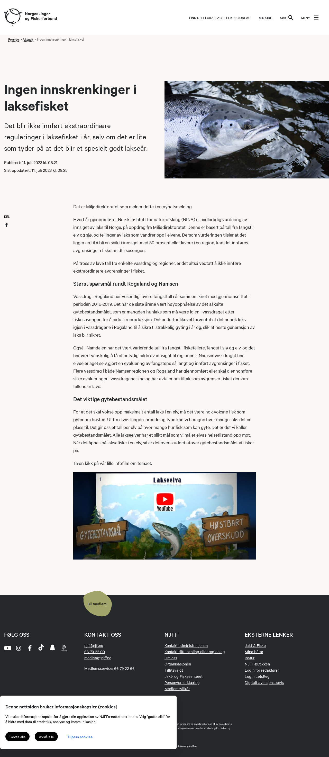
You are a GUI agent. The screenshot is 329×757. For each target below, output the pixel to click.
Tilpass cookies (80, 736)
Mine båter (254, 651)
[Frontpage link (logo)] (12, 17)
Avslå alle (46, 736)
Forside (13, 39)
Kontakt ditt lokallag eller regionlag (194, 651)
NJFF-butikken (257, 663)
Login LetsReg (257, 676)
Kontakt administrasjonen (186, 645)
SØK (286, 17)
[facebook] (29, 648)
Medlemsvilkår (177, 688)
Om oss (170, 657)
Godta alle (17, 736)
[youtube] (7, 648)
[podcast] (63, 648)
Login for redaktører (262, 670)
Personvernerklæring (182, 682)
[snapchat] (52, 648)
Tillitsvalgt (173, 670)
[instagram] (18, 648)
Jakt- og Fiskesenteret (183, 676)
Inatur (249, 657)
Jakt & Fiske (255, 645)
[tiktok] (41, 648)
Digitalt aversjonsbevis (264, 682)
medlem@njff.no (97, 657)
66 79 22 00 (94, 651)
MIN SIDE (265, 17)
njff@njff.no (93, 645)
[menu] (310, 17)
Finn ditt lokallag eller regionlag (220, 17)
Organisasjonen (177, 663)
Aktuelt (28, 39)
